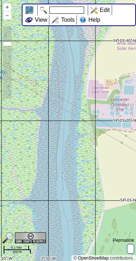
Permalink (123, 240)
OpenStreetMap (93, 258)
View (41, 20)
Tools (67, 20)
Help (94, 20)
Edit (105, 10)
